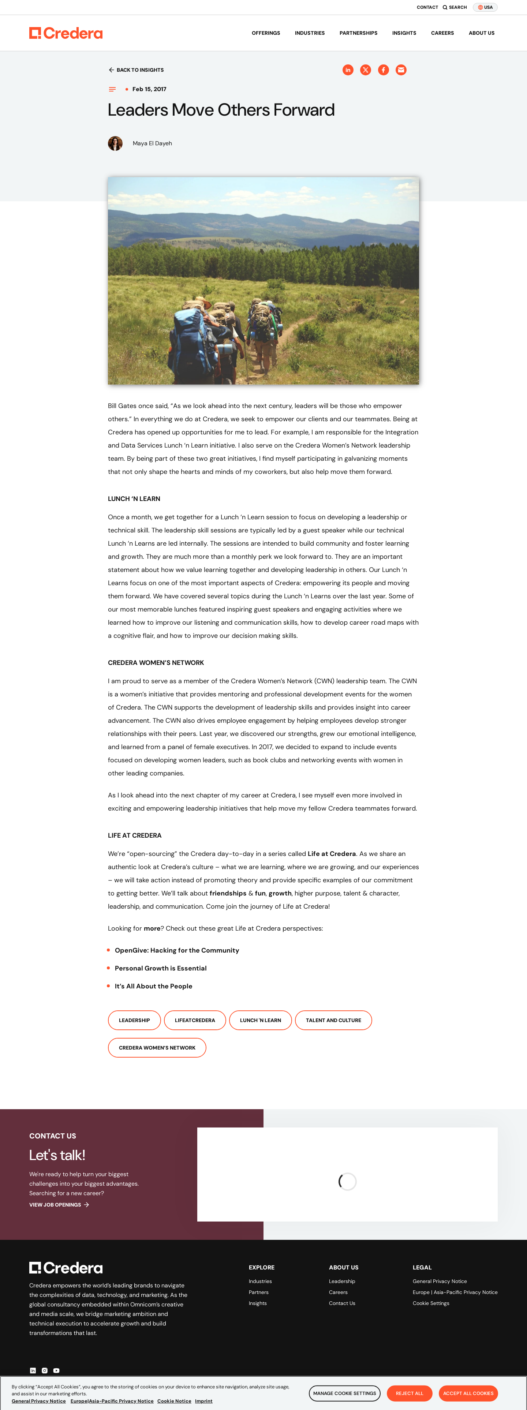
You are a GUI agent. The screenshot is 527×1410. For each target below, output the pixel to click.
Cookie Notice (174, 1407)
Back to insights (136, 70)
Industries (310, 33)
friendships (228, 893)
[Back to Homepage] (65, 33)
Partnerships (359, 33)
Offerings (266, 33)
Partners (259, 1292)
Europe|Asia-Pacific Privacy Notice (112, 1407)
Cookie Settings (431, 1303)
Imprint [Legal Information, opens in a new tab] (204, 1407)
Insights (404, 33)
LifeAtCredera (195, 1020)
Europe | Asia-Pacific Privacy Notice (455, 1292)
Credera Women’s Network (157, 1047)
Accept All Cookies (468, 1399)
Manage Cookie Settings (344, 1399)
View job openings (59, 1204)
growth (280, 893)
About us (482, 33)
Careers (442, 33)
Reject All (409, 1399)
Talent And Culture (333, 1020)
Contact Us (342, 1303)
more (152, 928)
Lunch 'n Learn (260, 1020)
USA (485, 7)
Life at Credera (332, 853)
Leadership (134, 1020)
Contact (427, 7)
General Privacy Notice (440, 1281)
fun (260, 893)
